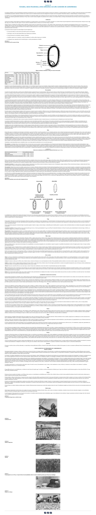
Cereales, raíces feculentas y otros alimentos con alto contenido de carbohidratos (48, 7)
